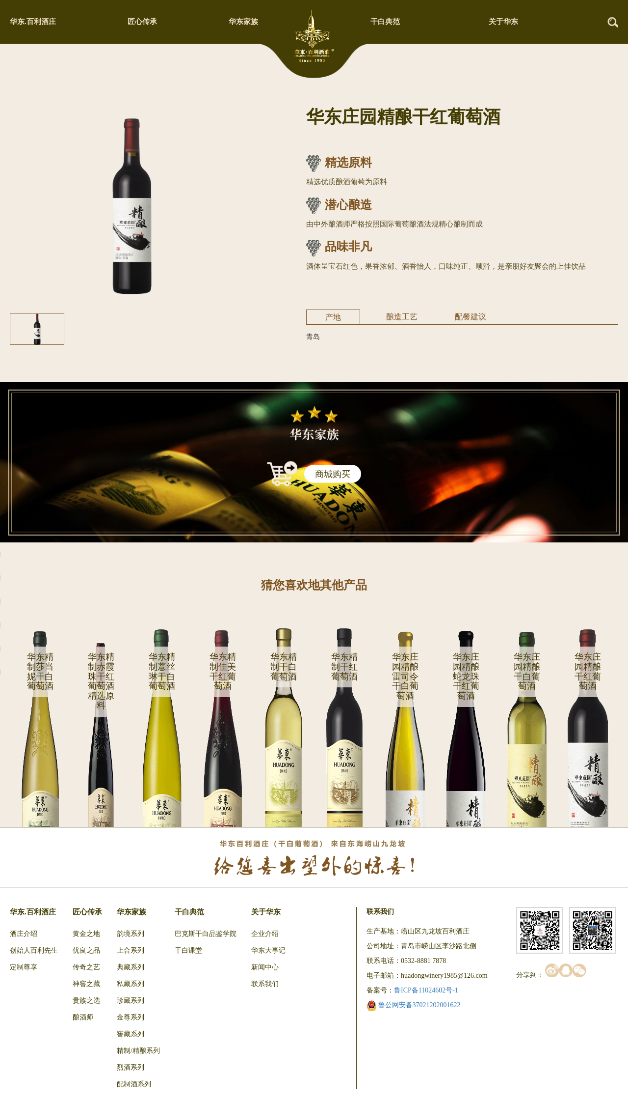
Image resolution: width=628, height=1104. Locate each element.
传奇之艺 (86, 967)
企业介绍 (265, 933)
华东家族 (243, 22)
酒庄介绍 (23, 933)
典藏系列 (130, 967)
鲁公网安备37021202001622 (413, 1005)
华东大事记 (268, 950)
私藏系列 (130, 984)
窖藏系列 (130, 1034)
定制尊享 (23, 967)
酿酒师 (83, 1017)
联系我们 (265, 984)
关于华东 (503, 22)
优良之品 (86, 950)
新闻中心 (265, 967)
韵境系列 (130, 933)
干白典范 (385, 22)
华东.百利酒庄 (33, 22)
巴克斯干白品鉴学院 (205, 933)
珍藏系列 (130, 1000)
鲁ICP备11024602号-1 (426, 990)
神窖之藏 (86, 984)
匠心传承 (142, 22)
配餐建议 (470, 316)
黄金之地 (86, 933)
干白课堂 (188, 950)
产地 (333, 317)
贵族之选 (86, 1000)
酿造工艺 (402, 316)
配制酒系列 (134, 1084)
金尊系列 (130, 1017)
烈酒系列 (130, 1067)
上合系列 (130, 950)
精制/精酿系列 (138, 1050)
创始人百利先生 (34, 950)
